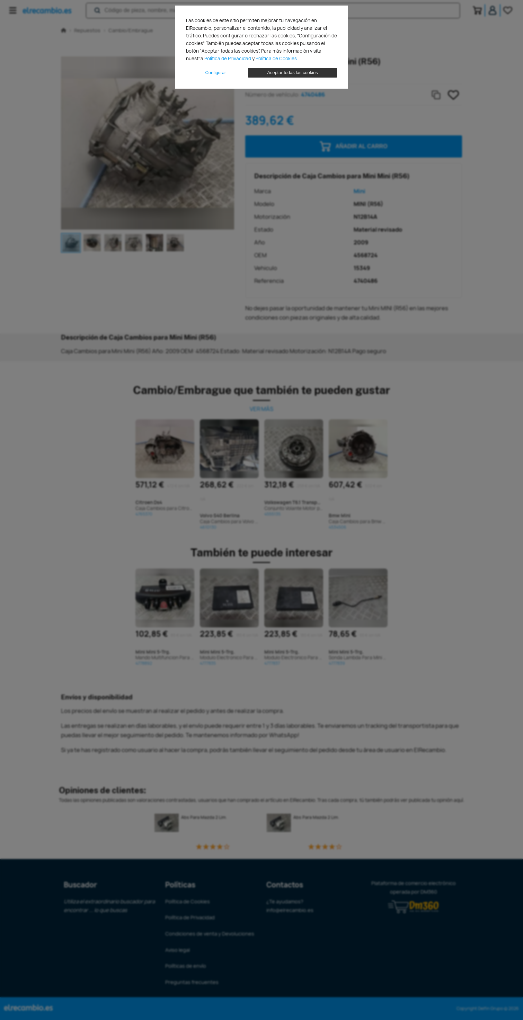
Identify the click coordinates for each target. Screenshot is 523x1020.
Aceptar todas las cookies (292, 72)
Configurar (215, 72)
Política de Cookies (277, 58)
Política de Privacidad (228, 58)
